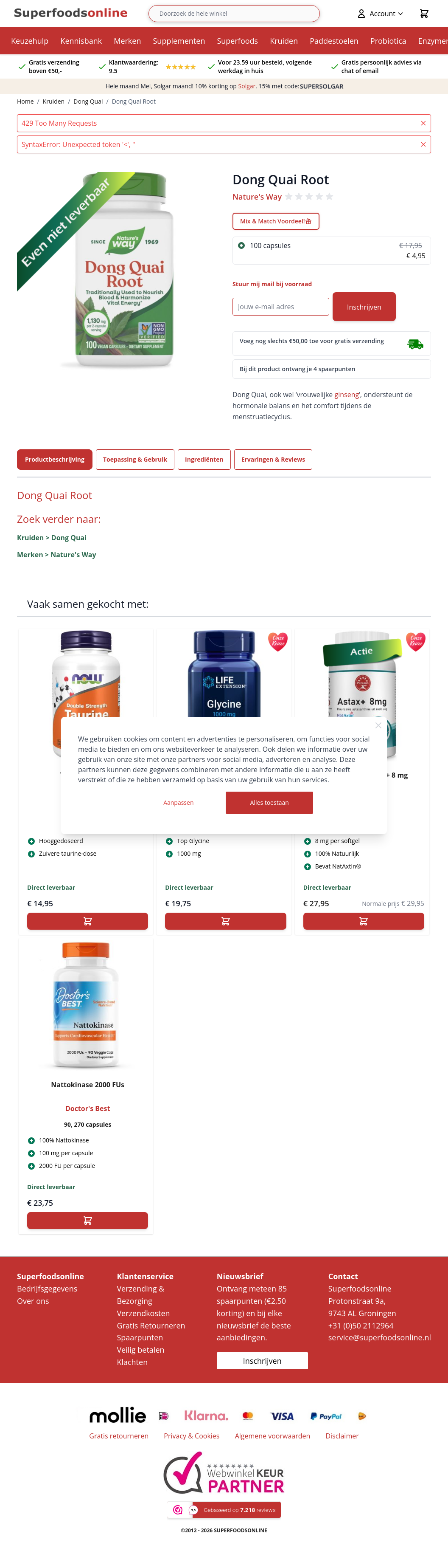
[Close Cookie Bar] (378, 725)
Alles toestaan (269, 802)
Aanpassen (178, 802)
